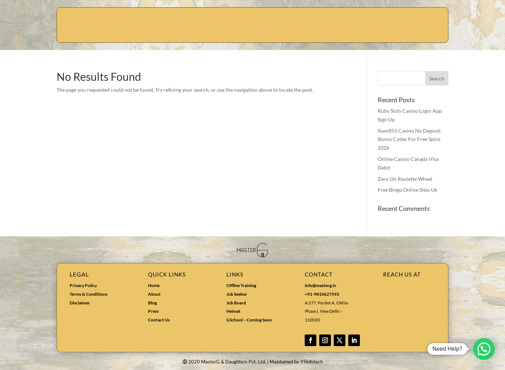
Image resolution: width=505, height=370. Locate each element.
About (154, 294)
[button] (484, 349)
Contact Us (159, 320)
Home (154, 285)
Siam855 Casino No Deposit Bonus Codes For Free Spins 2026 (409, 139)
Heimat (233, 311)
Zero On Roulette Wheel (405, 179)
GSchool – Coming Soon (249, 320)
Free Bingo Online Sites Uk (407, 190)
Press (153, 311)
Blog (152, 302)
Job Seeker (236, 294)
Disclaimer (80, 302)
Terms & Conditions (88, 294)
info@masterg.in (320, 285)
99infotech (311, 362)
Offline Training (241, 285)
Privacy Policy (83, 285)
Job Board (236, 302)
